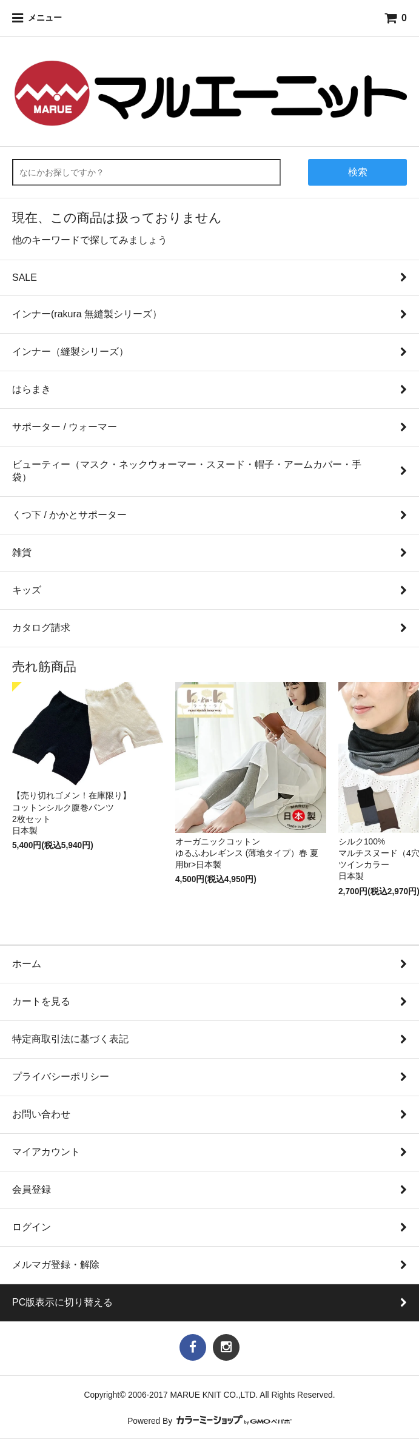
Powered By (209, 1421)
